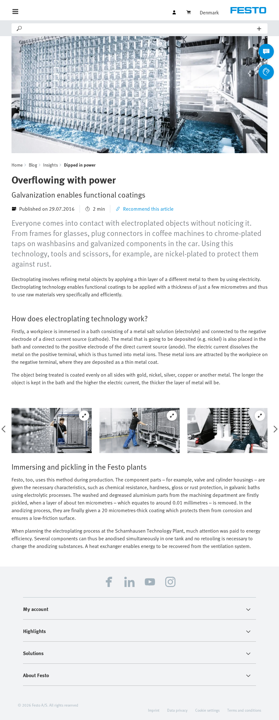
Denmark (209, 12)
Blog (33, 164)
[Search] (140, 28)
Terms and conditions (244, 710)
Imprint (153, 710)
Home (17, 164)
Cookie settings (207, 710)
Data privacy (177, 710)
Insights (50, 164)
